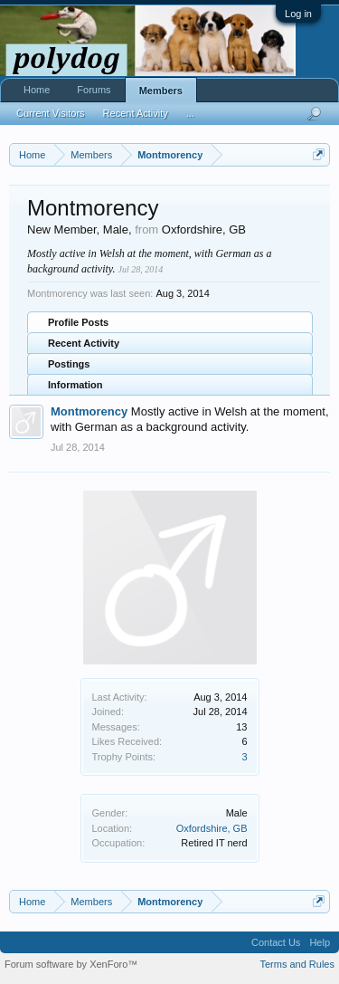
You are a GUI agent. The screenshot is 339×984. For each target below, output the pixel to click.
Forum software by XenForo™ (71, 964)
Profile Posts (78, 322)
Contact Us (275, 942)
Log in (298, 13)
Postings (68, 363)
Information (75, 384)
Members (161, 90)
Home (37, 89)
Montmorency (89, 411)
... (190, 113)
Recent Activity (83, 343)
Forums (93, 89)
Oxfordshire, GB (212, 828)
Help (319, 942)
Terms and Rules (296, 964)
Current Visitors (50, 113)
